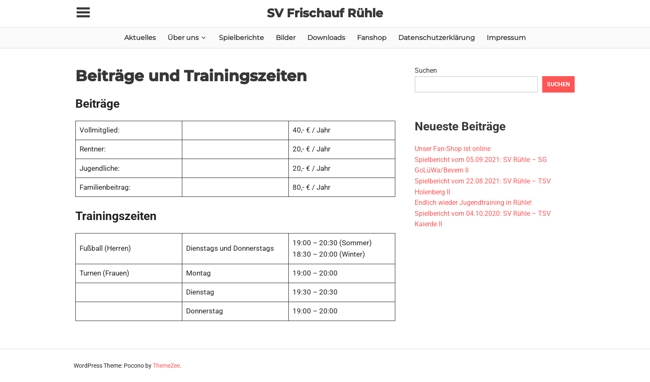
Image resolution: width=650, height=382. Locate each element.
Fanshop (371, 38)
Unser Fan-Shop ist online (452, 149)
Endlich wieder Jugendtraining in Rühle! (473, 203)
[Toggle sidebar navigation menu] (83, 13)
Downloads (326, 38)
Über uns (183, 38)
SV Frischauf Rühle (325, 13)
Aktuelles (140, 38)
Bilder (286, 38)
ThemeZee (166, 365)
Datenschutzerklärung (436, 38)
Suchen (426, 70)
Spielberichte (241, 38)
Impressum (506, 38)
